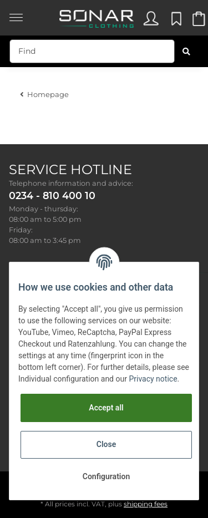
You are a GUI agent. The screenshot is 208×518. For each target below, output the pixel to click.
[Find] (92, 51)
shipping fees (146, 504)
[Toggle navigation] (16, 12)
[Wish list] (174, 21)
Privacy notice (153, 378)
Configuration (106, 476)
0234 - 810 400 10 (52, 195)
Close (106, 444)
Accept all (106, 407)
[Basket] (198, 21)
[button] (150, 21)
